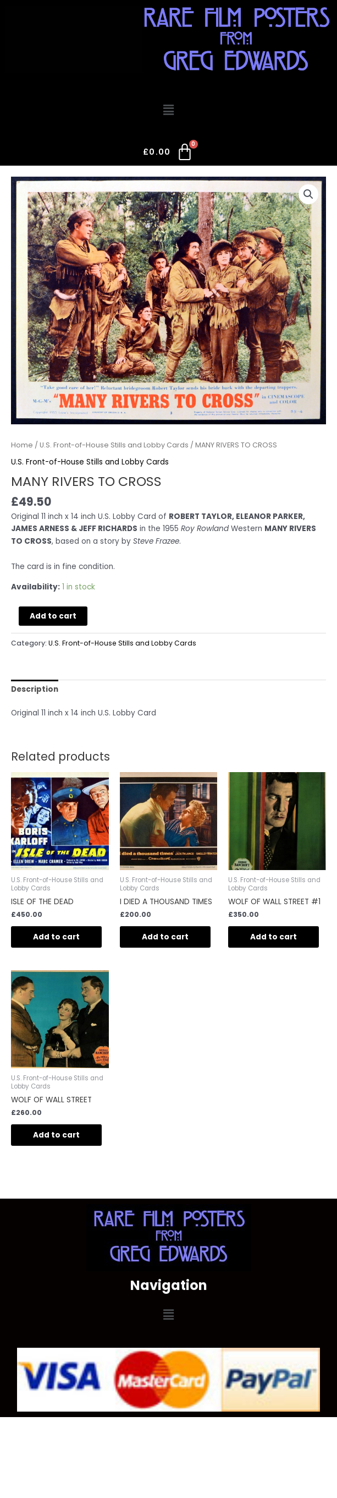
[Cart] (168, 154)
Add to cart (53, 616)
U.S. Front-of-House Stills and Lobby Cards (114, 445)
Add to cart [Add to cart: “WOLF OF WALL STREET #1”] (273, 937)
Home (22, 445)
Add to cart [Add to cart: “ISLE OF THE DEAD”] (56, 937)
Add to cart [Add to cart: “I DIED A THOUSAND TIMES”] (165, 937)
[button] (168, 110)
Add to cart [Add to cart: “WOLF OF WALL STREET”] (56, 1135)
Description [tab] (34, 689)
